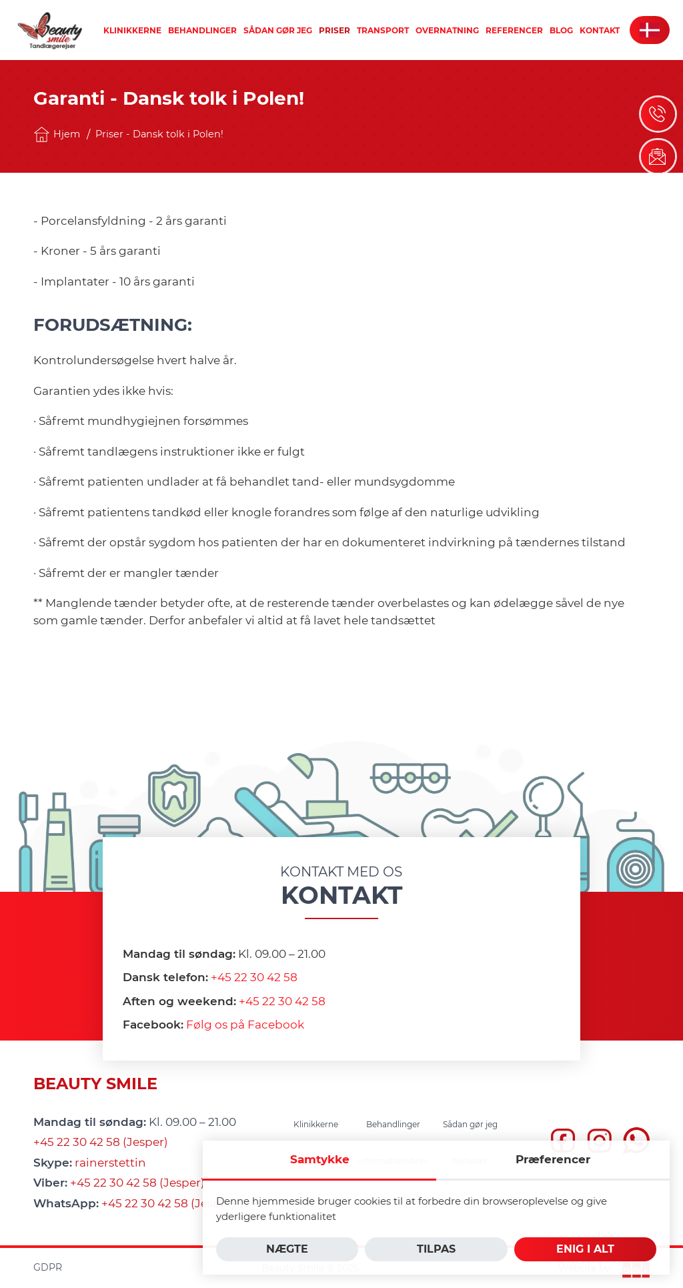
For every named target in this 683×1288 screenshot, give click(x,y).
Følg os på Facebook (245, 1024)
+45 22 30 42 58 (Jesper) (100, 1142)
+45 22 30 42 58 (254, 977)
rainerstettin (110, 1162)
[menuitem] (132, 30)
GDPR (47, 1267)
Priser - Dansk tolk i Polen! (159, 134)
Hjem (56, 134)
